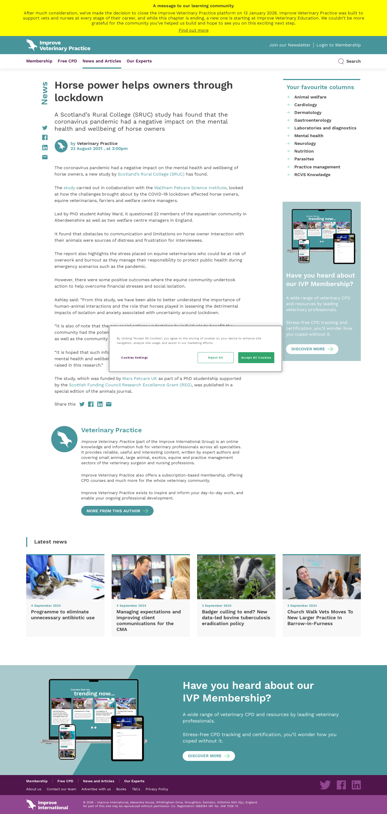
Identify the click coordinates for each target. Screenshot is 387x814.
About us (33, 789)
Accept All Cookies (256, 357)
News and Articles (102, 60)
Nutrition (304, 151)
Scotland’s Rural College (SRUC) (151, 174)
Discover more (308, 349)
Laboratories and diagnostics (325, 127)
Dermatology (308, 112)
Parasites (304, 158)
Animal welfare (310, 97)
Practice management (317, 166)
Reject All (215, 357)
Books (121, 789)
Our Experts (139, 60)
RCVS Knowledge (312, 174)
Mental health (308, 135)
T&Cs (136, 789)
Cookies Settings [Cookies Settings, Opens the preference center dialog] (134, 357)
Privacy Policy (157, 789)
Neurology (305, 143)
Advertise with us (96, 789)
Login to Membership (338, 44)
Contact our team (61, 789)
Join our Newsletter (290, 44)
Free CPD (67, 60)
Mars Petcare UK (140, 378)
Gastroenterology (312, 120)
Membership (39, 60)
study (69, 187)
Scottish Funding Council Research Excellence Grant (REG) (130, 384)
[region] (195, 348)
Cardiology (305, 104)
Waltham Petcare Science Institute (190, 187)
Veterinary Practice (97, 143)
